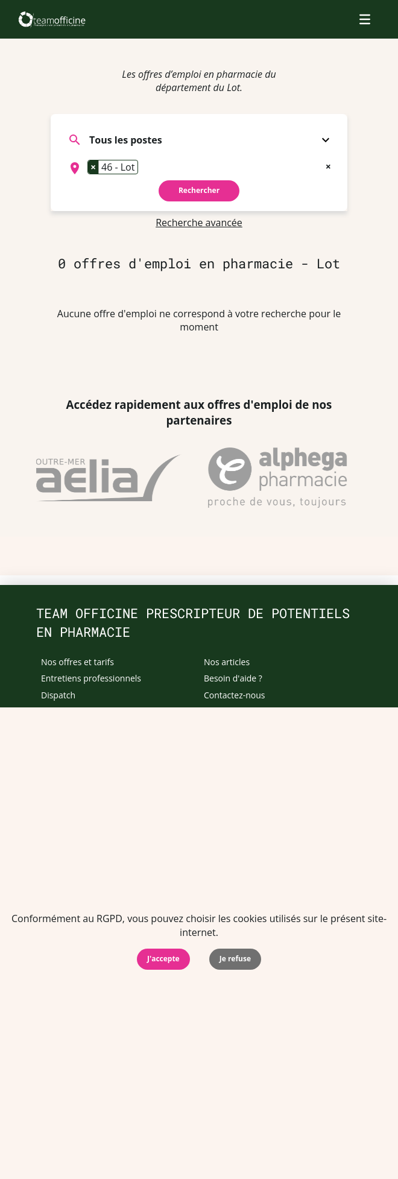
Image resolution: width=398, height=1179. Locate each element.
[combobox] (199, 168)
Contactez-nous (234, 695)
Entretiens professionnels (91, 678)
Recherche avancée (199, 222)
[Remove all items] (328, 165)
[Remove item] (93, 167)
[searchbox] (144, 168)
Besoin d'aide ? (233, 678)
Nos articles (227, 662)
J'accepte (163, 958)
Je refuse (235, 958)
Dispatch (58, 695)
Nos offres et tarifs (77, 662)
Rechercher (199, 190)
